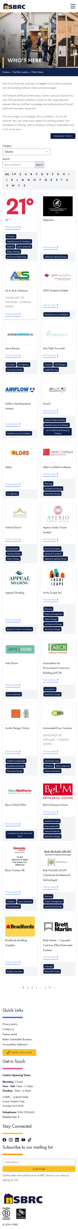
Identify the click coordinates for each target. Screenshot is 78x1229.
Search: (6, 158)
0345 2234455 (26, 1112)
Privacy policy (10, 1024)
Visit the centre (20, 72)
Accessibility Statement (15, 1044)
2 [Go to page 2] (32, 987)
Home (6, 72)
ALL (7, 174)
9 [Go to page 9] (49, 987)
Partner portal (10, 1034)
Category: (22, 145)
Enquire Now (11, 1116)
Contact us (8, 1029)
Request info (63, 136)
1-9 (14, 174)
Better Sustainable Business (17, 1039)
